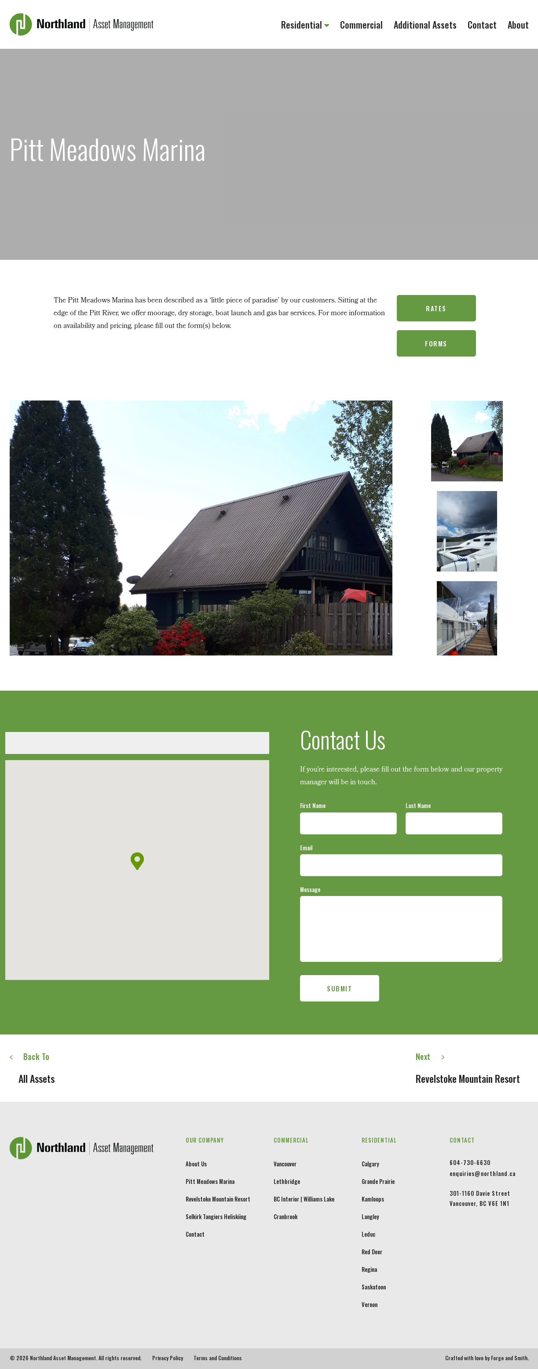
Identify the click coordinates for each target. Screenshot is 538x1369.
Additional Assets (425, 24)
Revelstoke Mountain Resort (218, 1198)
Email (306, 847)
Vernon (369, 1304)
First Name (313, 805)
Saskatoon (374, 1286)
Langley (370, 1216)
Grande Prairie (378, 1181)
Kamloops (373, 1198)
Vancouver (285, 1163)
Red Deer (372, 1251)
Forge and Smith (509, 1358)
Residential (301, 24)
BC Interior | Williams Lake (304, 1198)
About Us (196, 1163)
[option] (201, 528)
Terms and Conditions (218, 1358)
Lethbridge (287, 1181)
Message (310, 889)
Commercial (361, 24)
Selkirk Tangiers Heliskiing (216, 1216)
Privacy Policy (167, 1358)
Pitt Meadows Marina (210, 1181)
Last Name (418, 805)
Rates (436, 308)
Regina (369, 1269)
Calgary (370, 1163)
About (518, 24)
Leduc (368, 1234)
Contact (482, 24)
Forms (436, 343)
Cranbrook (285, 1216)
